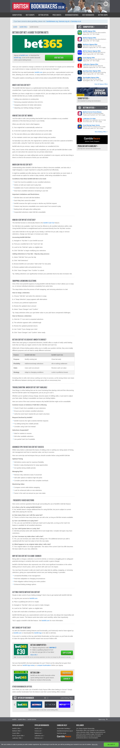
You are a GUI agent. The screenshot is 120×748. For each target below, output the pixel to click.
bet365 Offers (22, 719)
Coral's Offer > (16, 733)
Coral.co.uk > (38, 731)
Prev (14, 704)
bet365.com (38, 72)
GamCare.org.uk (61, 733)
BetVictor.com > (39, 738)
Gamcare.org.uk (64, 21)
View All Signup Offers (101, 84)
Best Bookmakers (88, 15)
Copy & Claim (67, 653)
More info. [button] (95, 744)
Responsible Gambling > (64, 728)
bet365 (14, 719)
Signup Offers (17, 15)
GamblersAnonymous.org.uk (65, 731)
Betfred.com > (38, 733)
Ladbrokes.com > (39, 735)
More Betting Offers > (101, 132)
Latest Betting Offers (67, 698)
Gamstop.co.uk (76, 21)
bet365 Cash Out (48, 223)
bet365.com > (35, 672)
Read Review (67, 673)
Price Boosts (57, 15)
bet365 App (17, 57)
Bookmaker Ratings (71, 15)
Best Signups (30, 15)
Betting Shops (103, 15)
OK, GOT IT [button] (111, 744)
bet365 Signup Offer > (38, 645)
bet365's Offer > (16, 728)
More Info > (34, 655)
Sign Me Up (66, 679)
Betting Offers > (89, 107)
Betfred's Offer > (16, 731)
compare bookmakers (44, 665)
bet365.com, (24, 55)
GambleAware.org (52, 21)
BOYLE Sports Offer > (18, 735)
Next (72, 704)
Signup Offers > (89, 27)
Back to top (102, 719)
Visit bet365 (59, 57)
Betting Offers (43, 15)
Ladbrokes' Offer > (17, 738)
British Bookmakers (33, 8)
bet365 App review (29, 665)
